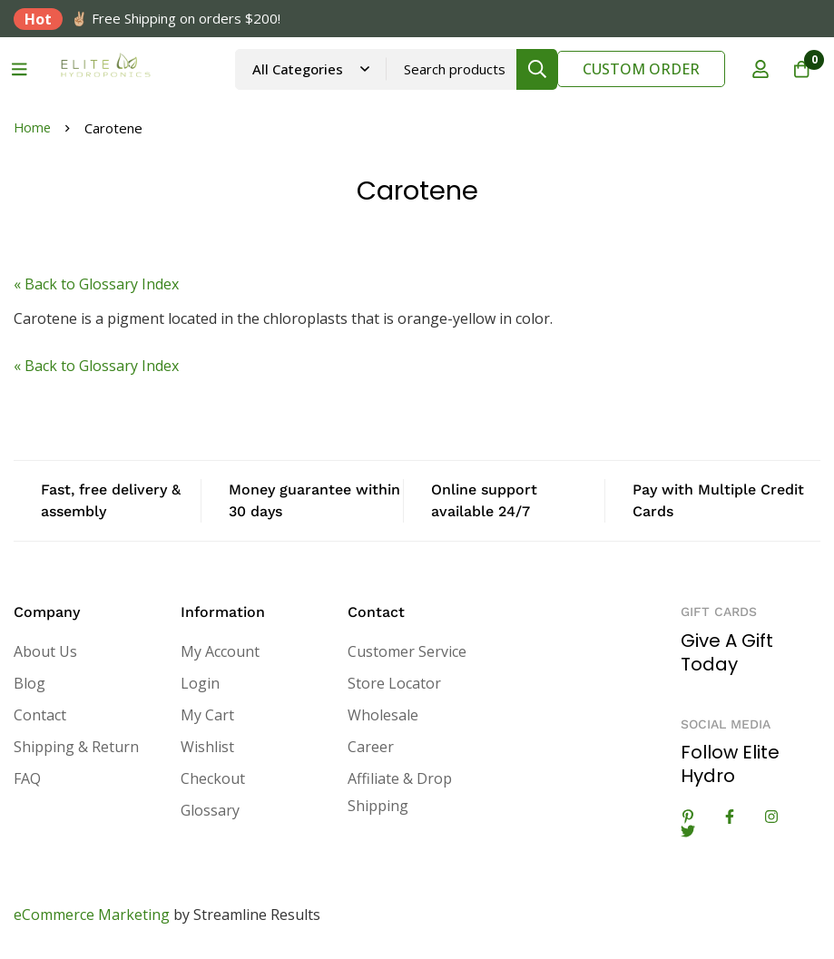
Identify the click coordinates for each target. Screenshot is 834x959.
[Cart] (796, 69)
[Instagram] (771, 816)
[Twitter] (688, 831)
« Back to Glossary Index (96, 284)
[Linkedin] (688, 816)
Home (33, 128)
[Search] (527, 69)
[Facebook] (729, 816)
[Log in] (751, 69)
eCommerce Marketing (92, 915)
